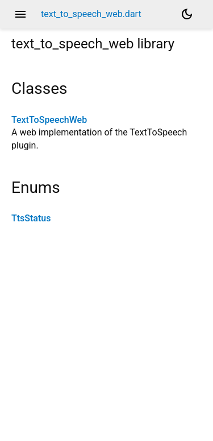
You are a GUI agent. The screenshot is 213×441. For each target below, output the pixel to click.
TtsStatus (31, 218)
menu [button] (20, 14)
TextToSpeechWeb (49, 119)
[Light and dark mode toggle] (187, 14)
